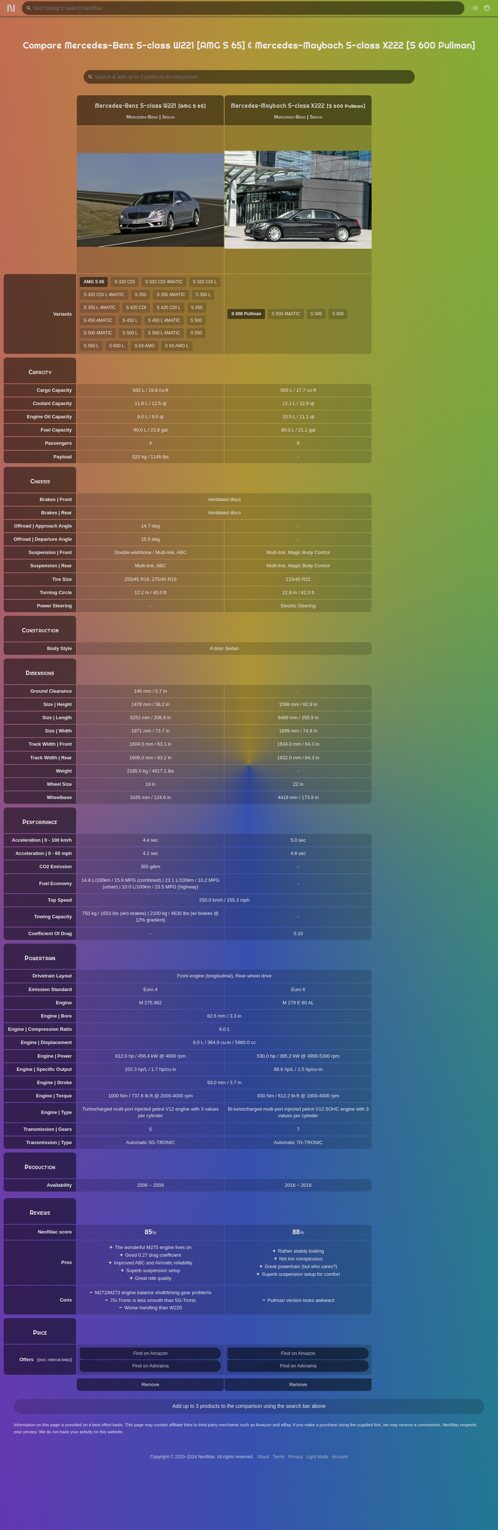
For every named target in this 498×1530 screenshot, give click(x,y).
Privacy (295, 1456)
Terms (279, 1456)
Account (340, 1456)
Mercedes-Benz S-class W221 (135, 106)
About (263, 1456)
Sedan (168, 117)
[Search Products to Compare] (249, 77)
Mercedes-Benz (142, 117)
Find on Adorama (150, 1366)
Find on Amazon (150, 1353)
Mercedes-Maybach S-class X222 (278, 106)
